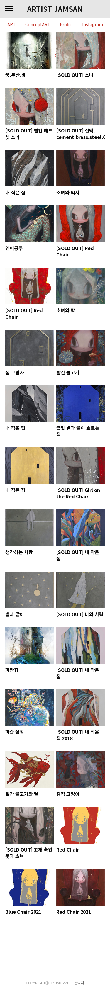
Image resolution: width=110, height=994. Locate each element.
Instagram (92, 24)
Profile (66, 24)
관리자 (79, 982)
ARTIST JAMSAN (55, 8)
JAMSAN (61, 982)
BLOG (55, 55)
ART (11, 24)
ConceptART (37, 24)
